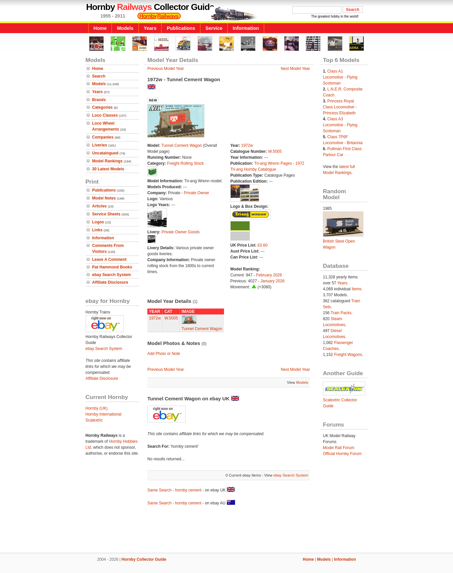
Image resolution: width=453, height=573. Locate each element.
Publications (181, 28)
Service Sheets (106, 214)
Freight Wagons (348, 354)
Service (213, 28)
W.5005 (275, 151)
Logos (98, 222)
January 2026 (273, 281)
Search (99, 76)
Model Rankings (107, 161)
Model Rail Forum (338, 447)
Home (100, 28)
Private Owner (196, 193)
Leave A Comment (109, 259)
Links (97, 230)
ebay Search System (111, 274)
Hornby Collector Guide (143, 559)
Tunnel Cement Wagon (181, 145)
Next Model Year (295, 68)
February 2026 (269, 275)
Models (125, 28)
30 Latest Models (108, 169)
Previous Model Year (165, 68)
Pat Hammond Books (112, 267)
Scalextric (94, 420)
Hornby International (103, 414)
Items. (357, 289)
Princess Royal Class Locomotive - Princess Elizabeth (340, 107)
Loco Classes (105, 115)
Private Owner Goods (181, 232)
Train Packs (341, 313)
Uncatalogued (105, 153)
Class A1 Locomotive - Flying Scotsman (340, 77)
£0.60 (262, 245)
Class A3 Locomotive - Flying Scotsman (340, 125)
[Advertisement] (226, 530)
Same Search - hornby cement (174, 490)
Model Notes (104, 198)
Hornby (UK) (97, 408)
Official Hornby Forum (342, 453)
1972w (247, 145)
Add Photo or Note (163, 353)
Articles (99, 206)
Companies (103, 137)
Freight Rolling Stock (185, 163)
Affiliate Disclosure (110, 282)
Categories (102, 107)
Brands (99, 99)
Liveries (99, 145)
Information (246, 28)
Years (150, 28)
